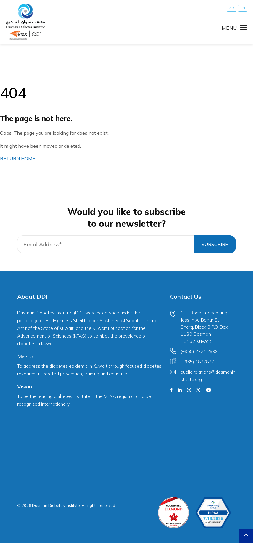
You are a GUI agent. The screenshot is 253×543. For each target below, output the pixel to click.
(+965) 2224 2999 (199, 351)
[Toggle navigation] (234, 28)
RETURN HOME (17, 158)
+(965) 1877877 (197, 361)
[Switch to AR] (231, 8)
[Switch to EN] (242, 8)
